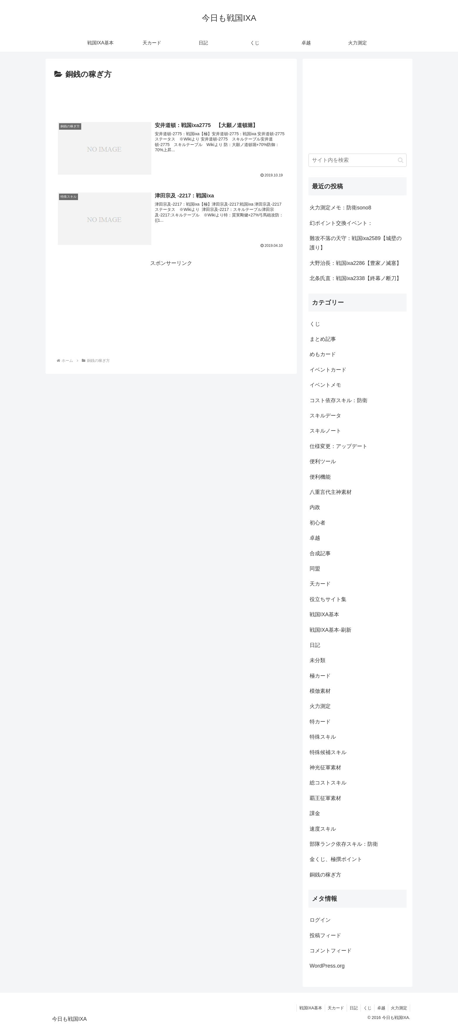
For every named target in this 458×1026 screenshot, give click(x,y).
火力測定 (320, 706)
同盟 (315, 569)
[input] (357, 160)
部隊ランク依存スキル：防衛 (344, 844)
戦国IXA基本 (324, 614)
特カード (320, 722)
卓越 (315, 538)
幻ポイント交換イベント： (341, 223)
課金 (315, 813)
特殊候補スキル (328, 752)
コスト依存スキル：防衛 (338, 400)
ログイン (320, 920)
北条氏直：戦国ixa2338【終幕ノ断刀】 (356, 278)
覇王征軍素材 (325, 798)
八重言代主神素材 (331, 492)
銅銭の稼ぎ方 (325, 875)
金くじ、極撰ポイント (336, 859)
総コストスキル (328, 783)
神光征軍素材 (325, 767)
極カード (320, 676)
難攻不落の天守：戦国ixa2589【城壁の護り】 (356, 243)
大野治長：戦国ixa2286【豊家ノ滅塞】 (356, 263)
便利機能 (320, 477)
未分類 (317, 660)
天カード (320, 584)
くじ (315, 324)
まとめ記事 (323, 339)
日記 (315, 645)
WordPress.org (327, 966)
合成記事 (320, 553)
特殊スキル (323, 737)
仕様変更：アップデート (338, 446)
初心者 (317, 523)
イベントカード (328, 370)
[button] (400, 160)
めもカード (323, 354)
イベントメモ (325, 385)
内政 (315, 507)
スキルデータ (325, 416)
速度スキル (323, 829)
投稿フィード (325, 935)
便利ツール (323, 461)
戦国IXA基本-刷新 (330, 630)
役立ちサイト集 (328, 599)
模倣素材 (320, 691)
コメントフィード (331, 951)
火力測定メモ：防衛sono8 (340, 208)
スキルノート (325, 431)
